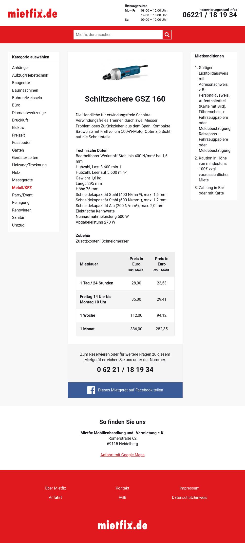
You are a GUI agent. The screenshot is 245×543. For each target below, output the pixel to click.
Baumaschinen (25, 90)
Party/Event (22, 195)
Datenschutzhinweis (189, 497)
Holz (16, 172)
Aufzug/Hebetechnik (30, 75)
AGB (122, 497)
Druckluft (20, 120)
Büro (16, 105)
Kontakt (122, 488)
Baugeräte (21, 82)
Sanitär (18, 217)
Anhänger (20, 67)
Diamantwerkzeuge (29, 112)
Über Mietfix (55, 488)
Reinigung (21, 202)
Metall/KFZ (22, 187)
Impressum (190, 488)
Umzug (18, 225)
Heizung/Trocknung (29, 165)
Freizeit (18, 135)
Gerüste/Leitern (25, 157)
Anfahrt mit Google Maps (122, 455)
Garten (18, 150)
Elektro (18, 127)
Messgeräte (22, 180)
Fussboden (21, 142)
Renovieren (22, 210)
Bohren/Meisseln (27, 97)
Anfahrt (55, 497)
